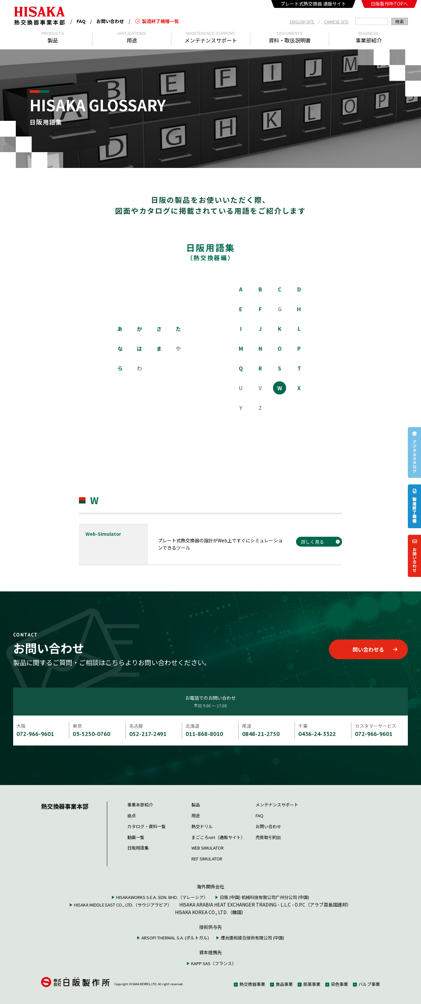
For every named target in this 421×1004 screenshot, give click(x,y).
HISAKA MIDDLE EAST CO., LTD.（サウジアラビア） (123, 905)
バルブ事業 (369, 984)
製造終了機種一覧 (157, 21)
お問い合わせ (110, 21)
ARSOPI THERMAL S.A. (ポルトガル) (175, 938)
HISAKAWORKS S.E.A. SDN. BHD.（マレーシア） (162, 897)
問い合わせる (375, 649)
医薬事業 (311, 984)
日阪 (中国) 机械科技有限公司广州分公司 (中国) (264, 897)
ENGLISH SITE (302, 21)
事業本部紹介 (140, 804)
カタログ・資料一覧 (146, 826)
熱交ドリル (202, 826)
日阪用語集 (138, 848)
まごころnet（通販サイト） (218, 837)
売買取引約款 (268, 837)
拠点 (131, 815)
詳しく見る (312, 541)
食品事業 (284, 984)
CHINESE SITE (336, 21)
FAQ (81, 21)
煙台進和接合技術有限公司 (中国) (252, 938)
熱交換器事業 (252, 984)
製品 (195, 804)
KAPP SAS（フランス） (213, 963)
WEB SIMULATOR (207, 848)
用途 (195, 815)
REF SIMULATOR (206, 858)
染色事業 (339, 984)
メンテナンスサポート (277, 804)
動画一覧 (135, 837)
